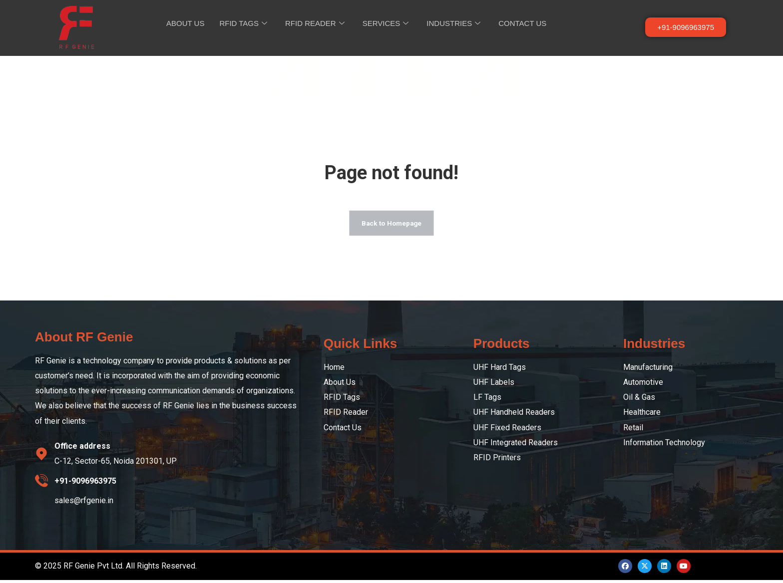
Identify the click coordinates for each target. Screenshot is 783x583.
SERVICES (386, 23)
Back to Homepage (391, 225)
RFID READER (315, 23)
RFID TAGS (243, 23)
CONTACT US (522, 23)
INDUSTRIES (453, 23)
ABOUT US (185, 23)
